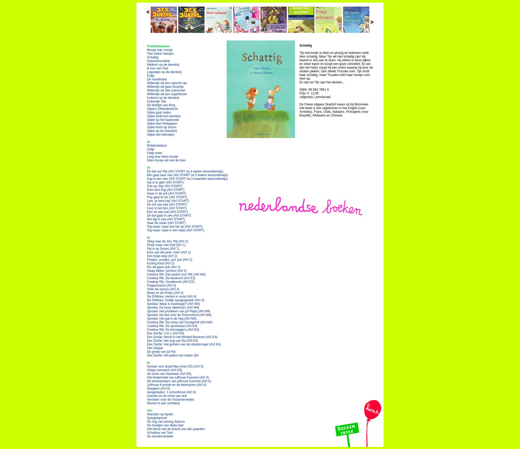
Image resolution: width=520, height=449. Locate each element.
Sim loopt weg (162, 256)
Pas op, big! (164, 186)
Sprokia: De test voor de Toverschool (179, 315)
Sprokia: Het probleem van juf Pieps (178, 311)
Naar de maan (166, 223)
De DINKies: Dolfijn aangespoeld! (175, 300)
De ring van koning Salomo (166, 422)
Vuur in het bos (167, 208)
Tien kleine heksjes (160, 53)
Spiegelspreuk (157, 418)
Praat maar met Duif (166, 245)
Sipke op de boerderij (162, 131)
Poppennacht (161, 285)
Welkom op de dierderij (163, 65)
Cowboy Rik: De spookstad (172, 326)
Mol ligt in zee (166, 219)
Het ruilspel (155, 348)
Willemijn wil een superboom (167, 94)
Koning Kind (161, 263)
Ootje (151, 149)
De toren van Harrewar (169, 374)
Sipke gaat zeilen (159, 112)
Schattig (152, 57)
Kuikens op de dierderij (163, 98)
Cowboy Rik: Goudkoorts (171, 282)
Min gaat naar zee (187, 175)
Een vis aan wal (167, 212)
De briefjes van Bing (161, 105)
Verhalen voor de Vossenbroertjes (170, 399)
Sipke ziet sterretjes (161, 134)
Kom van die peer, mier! (169, 252)
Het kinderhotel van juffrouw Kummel (178, 377)
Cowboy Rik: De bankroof (171, 278)
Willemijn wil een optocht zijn (167, 83)
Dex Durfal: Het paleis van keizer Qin (173, 355)
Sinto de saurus (163, 289)
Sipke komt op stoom (161, 127)
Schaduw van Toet (160, 433)
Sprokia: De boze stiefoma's (173, 307)
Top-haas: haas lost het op (175, 226)
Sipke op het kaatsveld (163, 120)
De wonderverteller (160, 436)
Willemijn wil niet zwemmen (166, 90)
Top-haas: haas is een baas (175, 230)
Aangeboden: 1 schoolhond (171, 392)
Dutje (150, 76)
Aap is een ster (187, 179)
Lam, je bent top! (168, 201)
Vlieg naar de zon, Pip (167, 241)
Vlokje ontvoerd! (164, 370)
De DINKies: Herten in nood (171, 296)
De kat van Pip (185, 171)
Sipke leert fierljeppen (162, 123)
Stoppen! (158, 388)
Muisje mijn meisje (160, 50)
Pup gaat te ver (167, 197)
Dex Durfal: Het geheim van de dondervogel (184, 344)
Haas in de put (166, 193)
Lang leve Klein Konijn (162, 157)
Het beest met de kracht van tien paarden (176, 429)
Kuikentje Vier (156, 101)
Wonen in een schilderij (163, 403)
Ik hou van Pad (157, 68)
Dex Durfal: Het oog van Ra (172, 341)
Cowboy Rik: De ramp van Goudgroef (179, 322)
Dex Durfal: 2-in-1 (165, 333)
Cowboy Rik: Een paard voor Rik (176, 274)
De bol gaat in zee (169, 215)
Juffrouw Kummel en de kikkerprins (176, 385)
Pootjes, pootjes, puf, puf (169, 260)
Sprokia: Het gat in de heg (172, 318)
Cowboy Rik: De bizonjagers (173, 329)
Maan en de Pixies (165, 293)
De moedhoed (157, 79)
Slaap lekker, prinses (167, 271)
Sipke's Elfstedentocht (162, 109)
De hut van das (167, 204)
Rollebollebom (157, 145)
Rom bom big (166, 190)
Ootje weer (154, 153)
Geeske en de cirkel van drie (167, 396)
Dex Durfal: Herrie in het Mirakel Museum (182, 337)
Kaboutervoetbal (158, 61)
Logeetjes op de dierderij (164, 72)
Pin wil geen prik (163, 267)
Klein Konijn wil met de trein (166, 160)
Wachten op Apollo (160, 414)
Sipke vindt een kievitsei (164, 116)
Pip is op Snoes (163, 249)
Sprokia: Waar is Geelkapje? (173, 304)
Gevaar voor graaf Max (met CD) (175, 366)
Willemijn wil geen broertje (165, 87)
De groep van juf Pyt (161, 352)
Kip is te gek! (165, 182)
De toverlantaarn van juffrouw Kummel (179, 381)
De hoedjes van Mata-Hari (165, 425)
